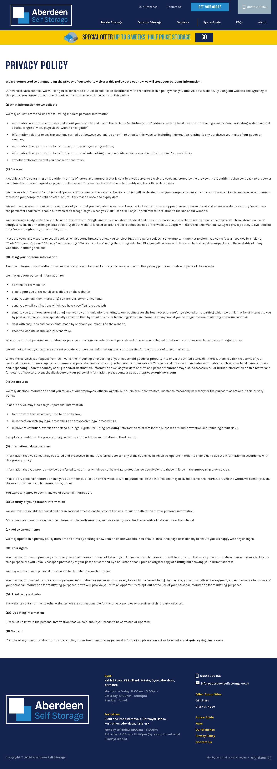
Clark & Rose (205, 706)
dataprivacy (145, 372)
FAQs (239, 22)
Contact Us (174, 7)
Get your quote (210, 7)
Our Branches (148, 7)
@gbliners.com (165, 372)
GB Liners (202, 700)
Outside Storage (150, 22)
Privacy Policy (205, 736)
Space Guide (212, 22)
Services (183, 22)
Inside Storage (111, 22)
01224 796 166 (255, 7)
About (262, 22)
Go (207, 37)
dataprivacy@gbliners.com (203, 640)
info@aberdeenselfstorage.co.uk (222, 683)
